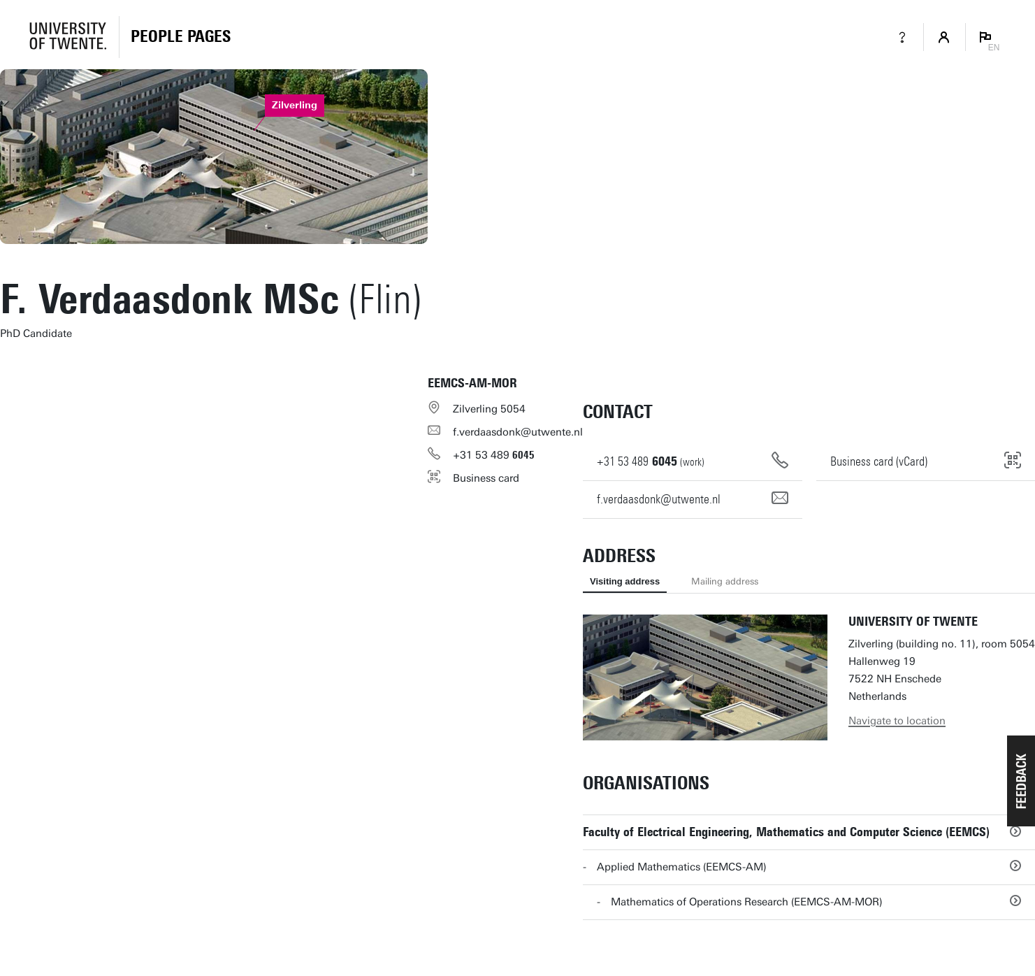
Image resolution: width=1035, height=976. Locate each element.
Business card (486, 478)
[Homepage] (181, 37)
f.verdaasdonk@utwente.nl (518, 432)
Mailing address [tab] (724, 581)
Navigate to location (897, 721)
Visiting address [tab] (625, 581)
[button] (1021, 780)
